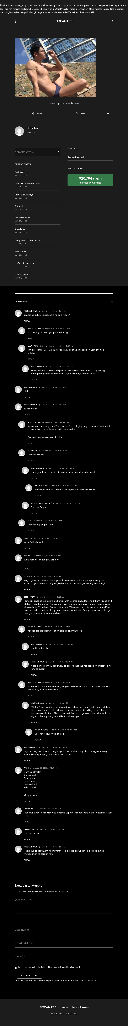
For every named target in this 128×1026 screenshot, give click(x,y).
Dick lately (19, 206)
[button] (16, 21)
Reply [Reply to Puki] (31, 531)
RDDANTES (64, 21)
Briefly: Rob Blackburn (24, 263)
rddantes (32, 128)
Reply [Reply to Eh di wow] (27, 619)
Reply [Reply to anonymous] (27, 397)
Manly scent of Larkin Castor (27, 240)
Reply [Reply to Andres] (27, 569)
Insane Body (20, 252)
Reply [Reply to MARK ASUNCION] (31, 359)
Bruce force (20, 229)
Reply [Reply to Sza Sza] (27, 589)
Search (57, 152)
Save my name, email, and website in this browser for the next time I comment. (49, 967)
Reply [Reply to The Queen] (27, 839)
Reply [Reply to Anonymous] (27, 321)
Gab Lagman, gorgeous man (27, 183)
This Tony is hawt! (22, 217)
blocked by (90, 180)
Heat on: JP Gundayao (24, 195)
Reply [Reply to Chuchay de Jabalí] (34, 513)
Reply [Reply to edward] (27, 822)
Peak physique (21, 274)
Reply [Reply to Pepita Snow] (31, 461)
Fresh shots (19, 172)
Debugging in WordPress (53, 8)
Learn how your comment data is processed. (75, 980)
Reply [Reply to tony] (27, 548)
